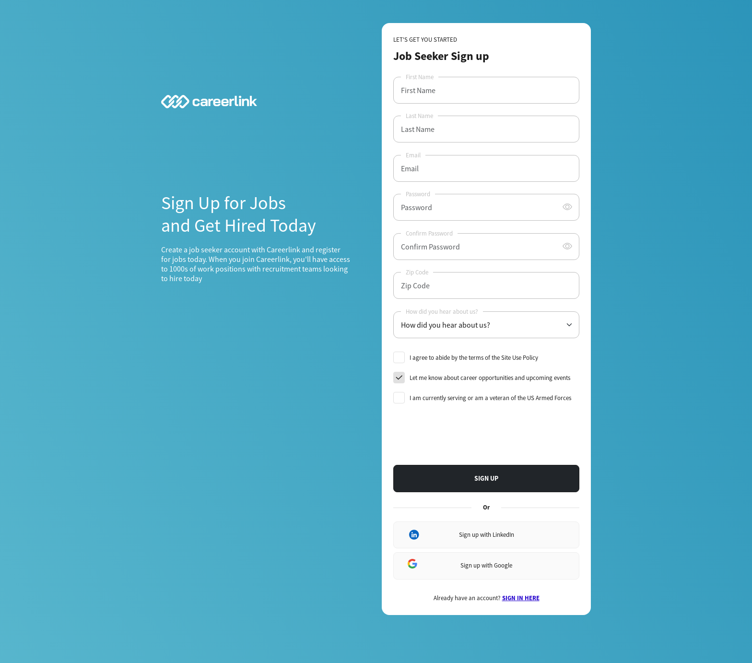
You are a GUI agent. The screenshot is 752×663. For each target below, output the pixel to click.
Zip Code (417, 272)
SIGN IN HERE (521, 598)
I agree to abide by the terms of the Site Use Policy (474, 358)
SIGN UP (486, 478)
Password (418, 194)
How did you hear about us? (442, 312)
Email (413, 155)
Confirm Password (429, 233)
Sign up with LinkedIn (486, 535)
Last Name (419, 116)
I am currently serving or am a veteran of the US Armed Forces (490, 398)
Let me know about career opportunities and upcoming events (490, 378)
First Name (420, 77)
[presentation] (466, 434)
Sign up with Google (486, 565)
